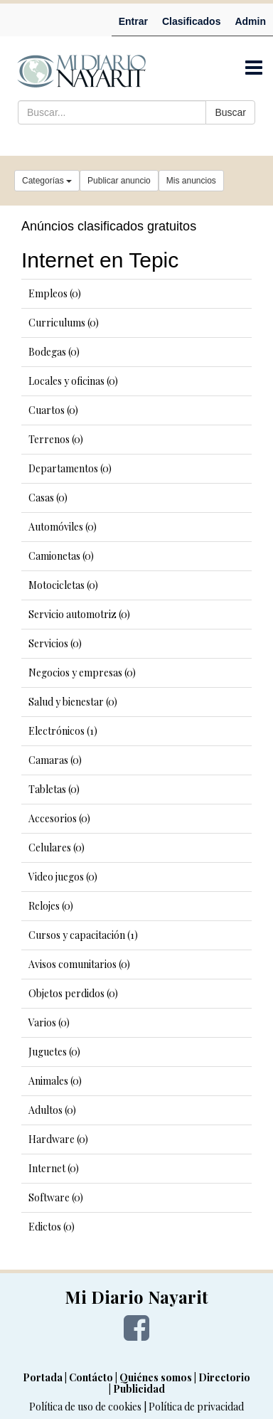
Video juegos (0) (62, 876)
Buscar (230, 112)
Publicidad (139, 1389)
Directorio (224, 1377)
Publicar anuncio (119, 181)
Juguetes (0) (54, 1051)
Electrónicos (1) (62, 731)
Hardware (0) (58, 1139)
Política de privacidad (196, 1406)
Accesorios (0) (59, 818)
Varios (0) (49, 1022)
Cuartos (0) (53, 410)
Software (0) (55, 1197)
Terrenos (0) (55, 439)
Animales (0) (55, 1081)
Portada (43, 1377)
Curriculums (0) (63, 322)
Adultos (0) (52, 1110)
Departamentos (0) (70, 468)
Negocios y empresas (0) (82, 672)
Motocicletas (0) (63, 585)
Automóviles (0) (62, 526)
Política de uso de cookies (85, 1406)
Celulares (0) (56, 847)
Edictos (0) (51, 1226)
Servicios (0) (55, 643)
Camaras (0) (55, 760)
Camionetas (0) (61, 556)
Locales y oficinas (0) (73, 381)
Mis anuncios (191, 181)
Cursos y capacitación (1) (83, 935)
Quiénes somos (155, 1377)
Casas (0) (48, 497)
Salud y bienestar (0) (72, 701)
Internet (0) (53, 1168)
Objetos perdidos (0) (73, 993)
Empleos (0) (54, 293)
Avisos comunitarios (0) (79, 964)
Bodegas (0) (54, 351)
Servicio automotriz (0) (79, 614)
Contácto (91, 1377)
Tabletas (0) (54, 789)
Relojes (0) (50, 906)
